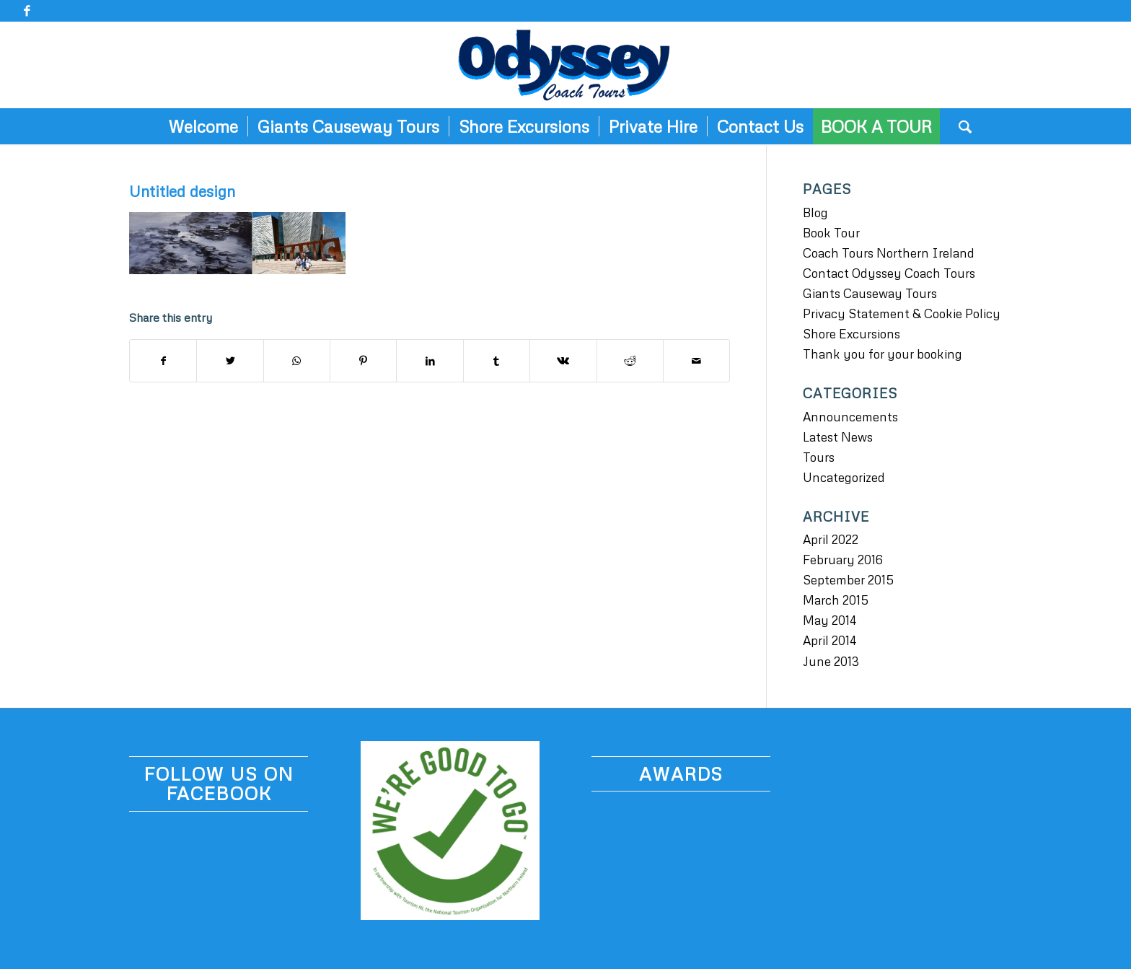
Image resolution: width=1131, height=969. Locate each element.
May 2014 (829, 620)
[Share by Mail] (696, 361)
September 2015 (848, 579)
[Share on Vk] (563, 361)
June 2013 (831, 661)
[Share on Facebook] (163, 361)
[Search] (960, 126)
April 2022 (830, 539)
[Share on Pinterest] (363, 361)
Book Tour (831, 232)
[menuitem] (203, 126)
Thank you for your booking (882, 353)
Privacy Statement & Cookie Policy (901, 313)
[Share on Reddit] (630, 361)
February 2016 (843, 559)
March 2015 (835, 600)
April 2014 (829, 640)
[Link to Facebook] (27, 11)
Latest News (838, 436)
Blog (815, 212)
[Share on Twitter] (230, 361)
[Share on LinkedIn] (429, 361)
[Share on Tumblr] (496, 361)
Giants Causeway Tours (870, 293)
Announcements (850, 416)
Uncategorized (844, 477)
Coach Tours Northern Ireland (888, 252)
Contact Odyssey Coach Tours (889, 273)
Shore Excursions (851, 333)
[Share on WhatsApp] (297, 361)
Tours (819, 457)
